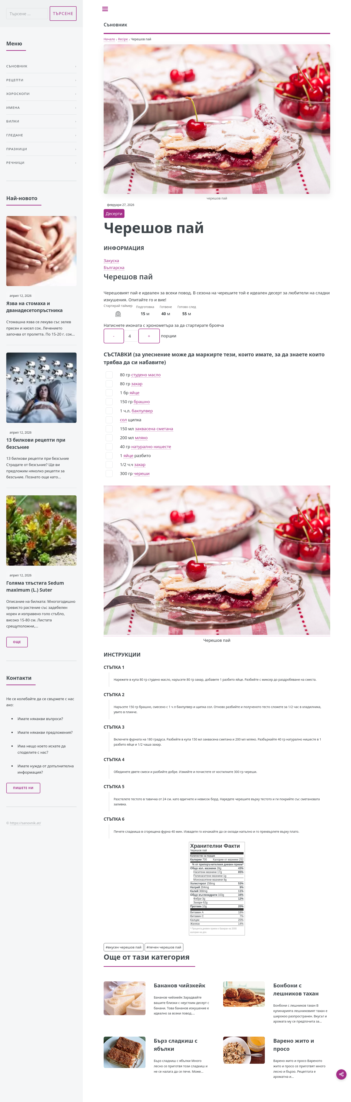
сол (123, 419)
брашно (142, 401)
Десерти (114, 213)
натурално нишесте (151, 446)
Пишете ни (23, 788)
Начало (109, 39)
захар (136, 383)
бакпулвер (142, 410)
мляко (141, 437)
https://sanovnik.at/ (25, 823)
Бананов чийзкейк (179, 985)
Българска (114, 267)
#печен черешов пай (164, 947)
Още (17, 642)
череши (142, 473)
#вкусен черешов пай (123, 947)
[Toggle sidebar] (105, 9)
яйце (134, 392)
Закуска (111, 260)
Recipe (123, 39)
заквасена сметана (154, 428)
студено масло (146, 374)
